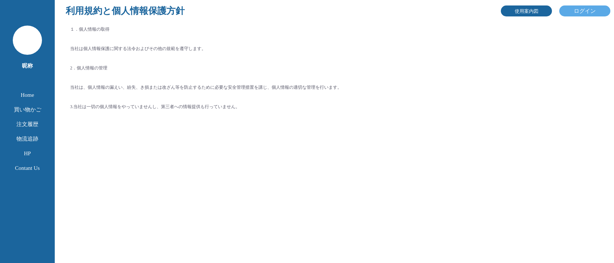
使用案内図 (526, 11)
